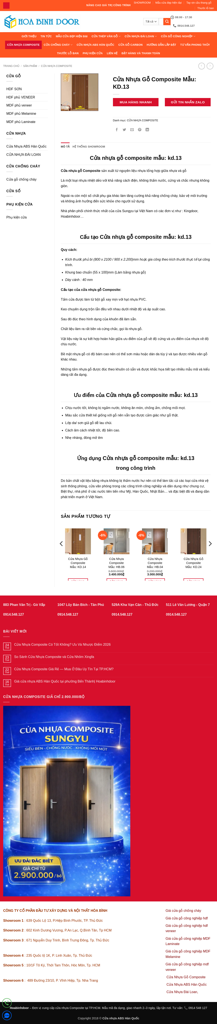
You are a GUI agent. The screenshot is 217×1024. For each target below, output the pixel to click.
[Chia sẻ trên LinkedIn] (147, 129)
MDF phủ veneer (19, 105)
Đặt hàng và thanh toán (141, 53)
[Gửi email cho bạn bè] (131, 129)
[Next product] (201, 66)
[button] (66, 106)
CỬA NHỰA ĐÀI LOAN (141, 36)
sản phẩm (30, 66)
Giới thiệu (29, 36)
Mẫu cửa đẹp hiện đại (168, 2)
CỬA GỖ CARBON (130, 44)
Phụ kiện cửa (93, 53)
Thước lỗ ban (205, 8)
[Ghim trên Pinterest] (139, 129)
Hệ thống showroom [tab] (88, 146)
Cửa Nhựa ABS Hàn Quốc (95, 44)
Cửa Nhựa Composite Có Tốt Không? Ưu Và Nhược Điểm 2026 (62, 644)
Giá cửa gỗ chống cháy (183, 910)
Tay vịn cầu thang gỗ (198, 2)
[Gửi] (167, 21)
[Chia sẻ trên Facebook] (116, 129)
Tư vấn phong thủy (195, 44)
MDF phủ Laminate (20, 122)
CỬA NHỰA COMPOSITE (23, 44)
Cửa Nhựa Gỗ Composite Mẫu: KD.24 (193, 562)
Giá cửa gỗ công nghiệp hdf (187, 918)
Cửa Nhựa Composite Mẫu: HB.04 (155, 562)
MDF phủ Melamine (21, 113)
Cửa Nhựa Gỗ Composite (187, 977)
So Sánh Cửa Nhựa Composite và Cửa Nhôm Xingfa (54, 657)
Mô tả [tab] (65, 146)
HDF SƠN (14, 89)
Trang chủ (11, 66)
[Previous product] (210, 66)
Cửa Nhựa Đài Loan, (182, 992)
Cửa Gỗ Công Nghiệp (178, 36)
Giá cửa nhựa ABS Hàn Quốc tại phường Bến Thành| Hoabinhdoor (64, 681)
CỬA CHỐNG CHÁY (58, 45)
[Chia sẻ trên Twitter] (124, 129)
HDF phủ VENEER (20, 97)
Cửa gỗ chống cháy (21, 179)
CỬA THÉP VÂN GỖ (106, 36)
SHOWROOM (142, 2)
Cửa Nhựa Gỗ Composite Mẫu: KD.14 (78, 562)
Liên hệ (112, 53)
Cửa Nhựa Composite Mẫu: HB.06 (116, 562)
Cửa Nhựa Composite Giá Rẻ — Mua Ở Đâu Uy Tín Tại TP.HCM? (64, 669)
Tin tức (46, 36)
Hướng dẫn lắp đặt (161, 44)
